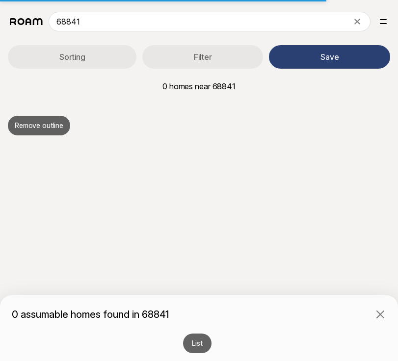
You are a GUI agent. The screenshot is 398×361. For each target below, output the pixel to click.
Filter (203, 57)
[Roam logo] (26, 21)
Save (329, 57)
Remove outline (39, 125)
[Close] (380, 314)
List (197, 343)
